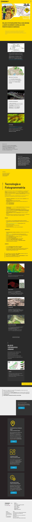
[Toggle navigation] (30, 1)
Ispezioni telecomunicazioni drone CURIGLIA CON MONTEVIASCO (19, 515)
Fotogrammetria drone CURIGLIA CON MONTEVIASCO (19, 512)
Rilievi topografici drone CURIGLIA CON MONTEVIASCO (18, 514)
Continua (13, 441)
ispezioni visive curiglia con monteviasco (11, 223)
